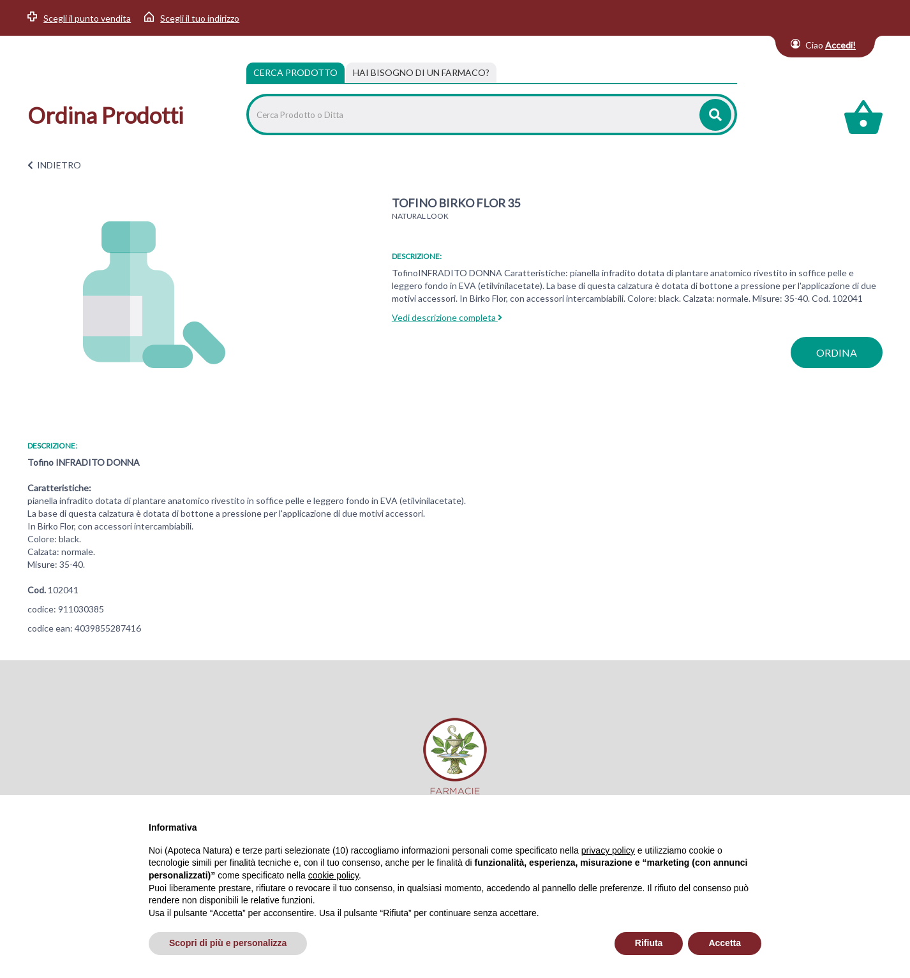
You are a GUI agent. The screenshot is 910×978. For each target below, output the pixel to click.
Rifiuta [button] (649, 943)
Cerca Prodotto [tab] (295, 72)
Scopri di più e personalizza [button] (228, 943)
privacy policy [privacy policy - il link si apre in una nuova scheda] (608, 850)
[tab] (421, 73)
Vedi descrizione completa (447, 317)
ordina (836, 352)
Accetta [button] (724, 943)
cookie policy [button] (333, 875)
